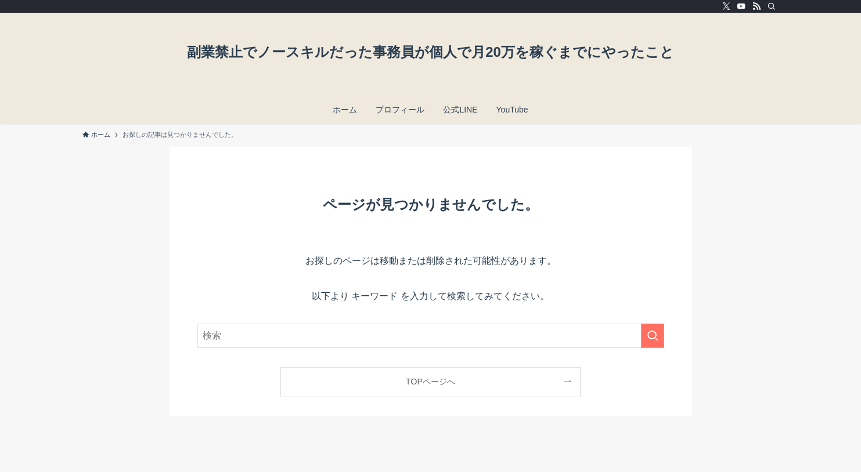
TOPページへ (430, 381)
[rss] (756, 6)
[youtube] (741, 6)
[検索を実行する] (652, 336)
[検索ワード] (430, 336)
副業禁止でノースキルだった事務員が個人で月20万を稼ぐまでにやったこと (430, 52)
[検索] (771, 6)
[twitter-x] (726, 6)
